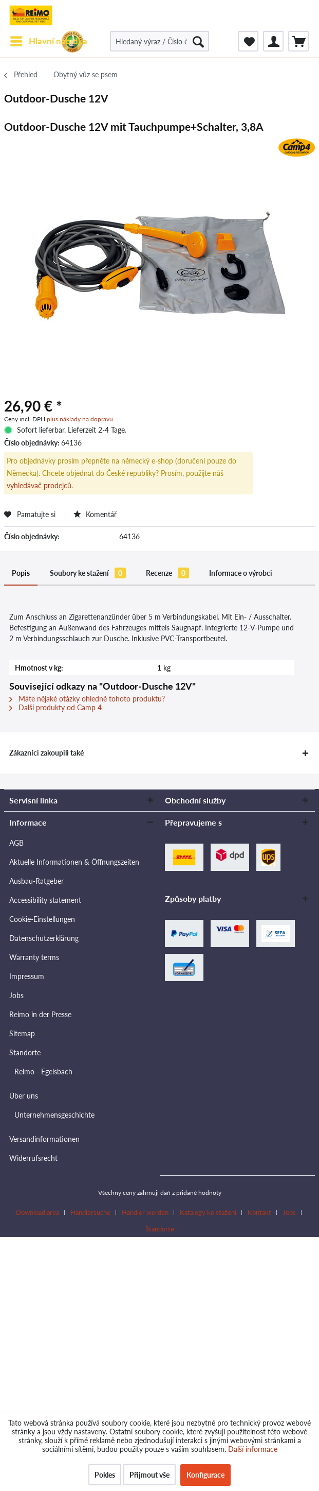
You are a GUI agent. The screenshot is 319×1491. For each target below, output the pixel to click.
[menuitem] (48, 41)
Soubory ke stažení (88, 573)
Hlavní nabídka (48, 39)
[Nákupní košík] (298, 41)
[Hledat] (198, 41)
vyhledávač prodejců (39, 485)
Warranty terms (34, 957)
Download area (37, 1212)
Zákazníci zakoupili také (46, 752)
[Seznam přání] (248, 41)
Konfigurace (205, 1474)
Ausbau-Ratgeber (36, 881)
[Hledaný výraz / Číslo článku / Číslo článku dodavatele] (160, 41)
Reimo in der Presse (40, 1014)
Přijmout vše (149, 1474)
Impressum (26, 976)
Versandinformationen (44, 1139)
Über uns (23, 1095)
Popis (21, 573)
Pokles (105, 1474)
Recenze (167, 573)
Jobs (16, 995)
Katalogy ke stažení (208, 1212)
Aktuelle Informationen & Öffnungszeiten (74, 862)
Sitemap (22, 1033)
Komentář (95, 514)
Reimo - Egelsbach (43, 1071)
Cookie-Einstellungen (42, 919)
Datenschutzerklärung (44, 938)
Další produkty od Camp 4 (55, 707)
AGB (16, 842)
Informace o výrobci (240, 573)
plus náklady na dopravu (80, 419)
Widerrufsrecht (33, 1158)
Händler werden (145, 1212)
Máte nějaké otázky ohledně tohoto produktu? (87, 698)
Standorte (25, 1052)
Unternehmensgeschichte (54, 1114)
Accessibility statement (45, 900)
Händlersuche (90, 1212)
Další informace (252, 1449)
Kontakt (259, 1212)
